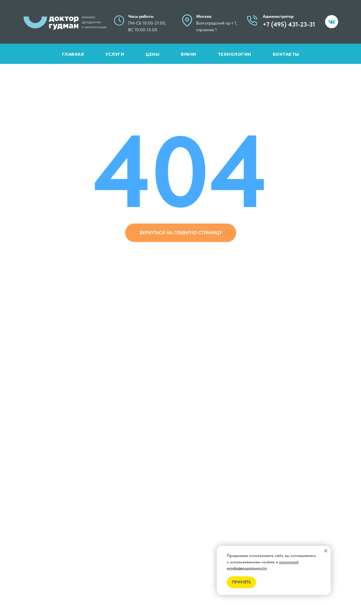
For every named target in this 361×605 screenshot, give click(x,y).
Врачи (188, 54)
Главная (73, 54)
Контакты (286, 54)
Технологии (234, 54)
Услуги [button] (114, 54)
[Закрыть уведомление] (325, 551)
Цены (152, 54)
